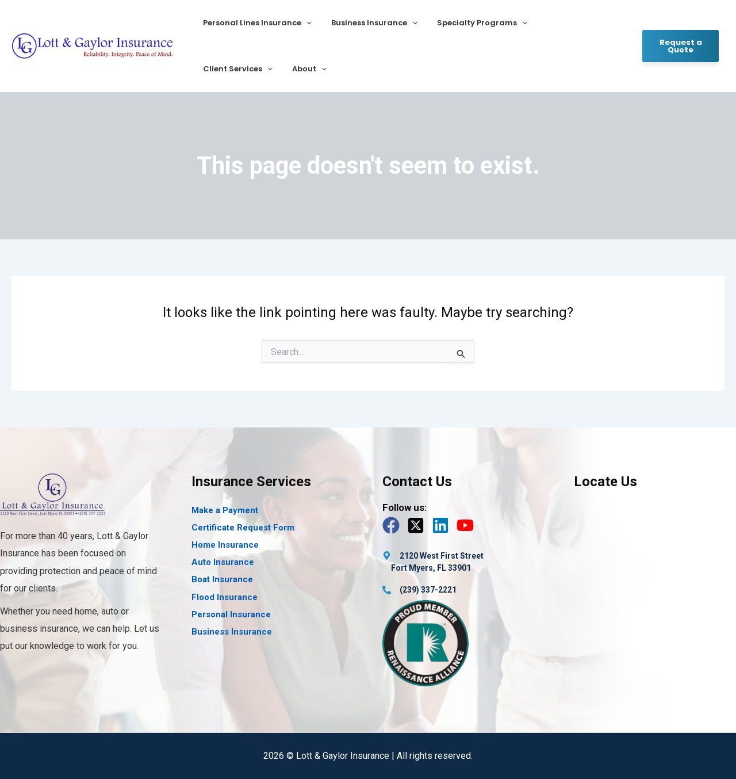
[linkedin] (443, 525)
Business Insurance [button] (367, 23)
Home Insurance (225, 545)
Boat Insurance (222, 579)
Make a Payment (224, 510)
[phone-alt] (419, 589)
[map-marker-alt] (433, 555)
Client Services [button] (565, 23)
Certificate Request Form (242, 527)
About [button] (218, 69)
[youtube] (468, 525)
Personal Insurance (231, 614)
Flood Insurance (224, 597)
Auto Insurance (222, 562)
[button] (304, 23)
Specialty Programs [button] (470, 23)
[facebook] (393, 525)
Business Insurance (231, 632)
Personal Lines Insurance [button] (255, 23)
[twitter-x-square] (418, 525)
